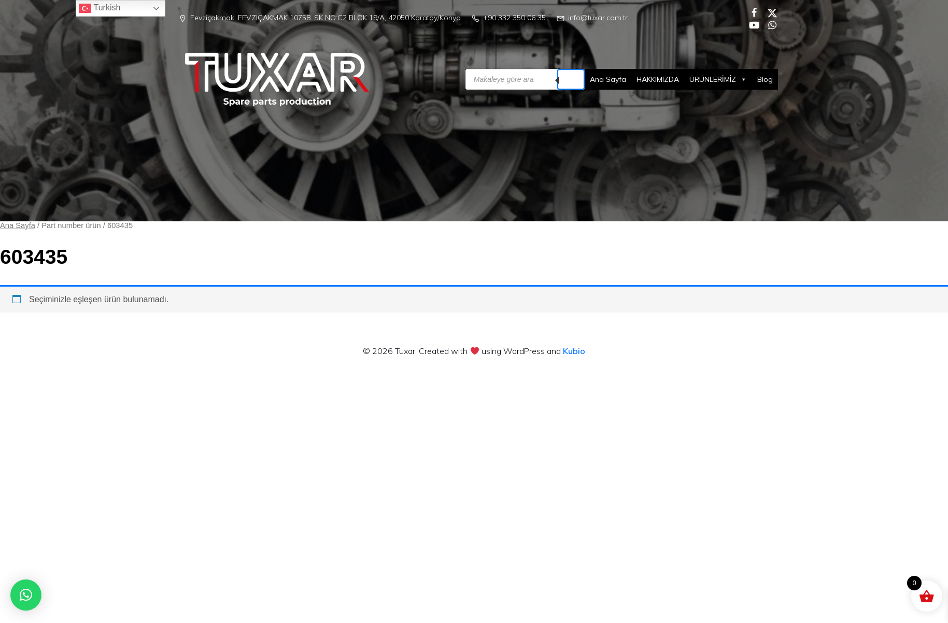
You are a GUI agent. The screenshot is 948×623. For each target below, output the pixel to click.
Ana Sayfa (608, 79)
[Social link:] (750, 12)
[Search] (571, 79)
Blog (765, 79)
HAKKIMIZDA (657, 79)
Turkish (99, 8)
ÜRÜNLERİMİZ (718, 79)
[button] (25, 595)
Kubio (574, 351)
